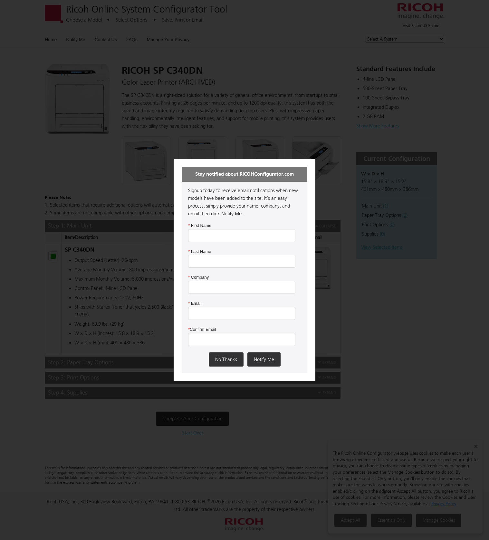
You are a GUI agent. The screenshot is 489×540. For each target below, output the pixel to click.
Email (194, 303)
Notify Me (264, 359)
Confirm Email (202, 329)
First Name (199, 225)
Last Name (199, 251)
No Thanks (226, 359)
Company (198, 277)
